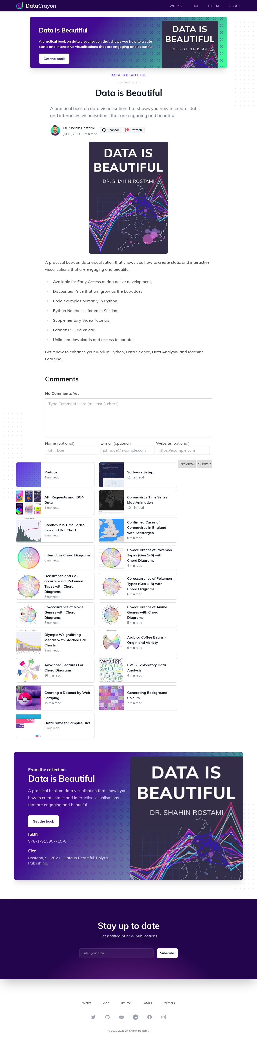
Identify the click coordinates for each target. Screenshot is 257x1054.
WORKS (176, 6)
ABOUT (234, 6)
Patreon (133, 130)
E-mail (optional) (116, 443)
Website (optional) (173, 443)
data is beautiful (128, 75)
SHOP (194, 6)
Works (86, 1003)
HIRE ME (214, 6)
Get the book (54, 58)
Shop (105, 1003)
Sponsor (110, 130)
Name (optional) (59, 443)
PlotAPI (146, 1003)
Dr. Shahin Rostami (79, 128)
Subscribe (167, 953)
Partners (169, 1003)
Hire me (125, 1003)
